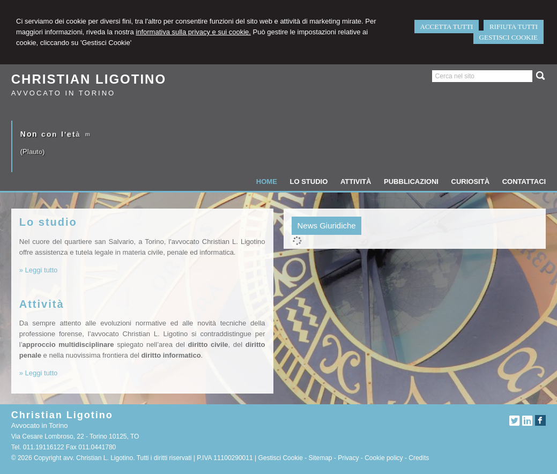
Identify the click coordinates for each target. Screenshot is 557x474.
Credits (419, 458)
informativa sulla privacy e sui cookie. (193, 32)
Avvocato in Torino (63, 93)
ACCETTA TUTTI (446, 27)
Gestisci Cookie (280, 458)
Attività (41, 304)
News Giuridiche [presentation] (326, 225)
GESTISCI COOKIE (508, 37)
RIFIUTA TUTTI (513, 27)
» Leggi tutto (38, 270)
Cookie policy (384, 458)
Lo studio (48, 222)
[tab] (326, 226)
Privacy (348, 458)
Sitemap (320, 458)
